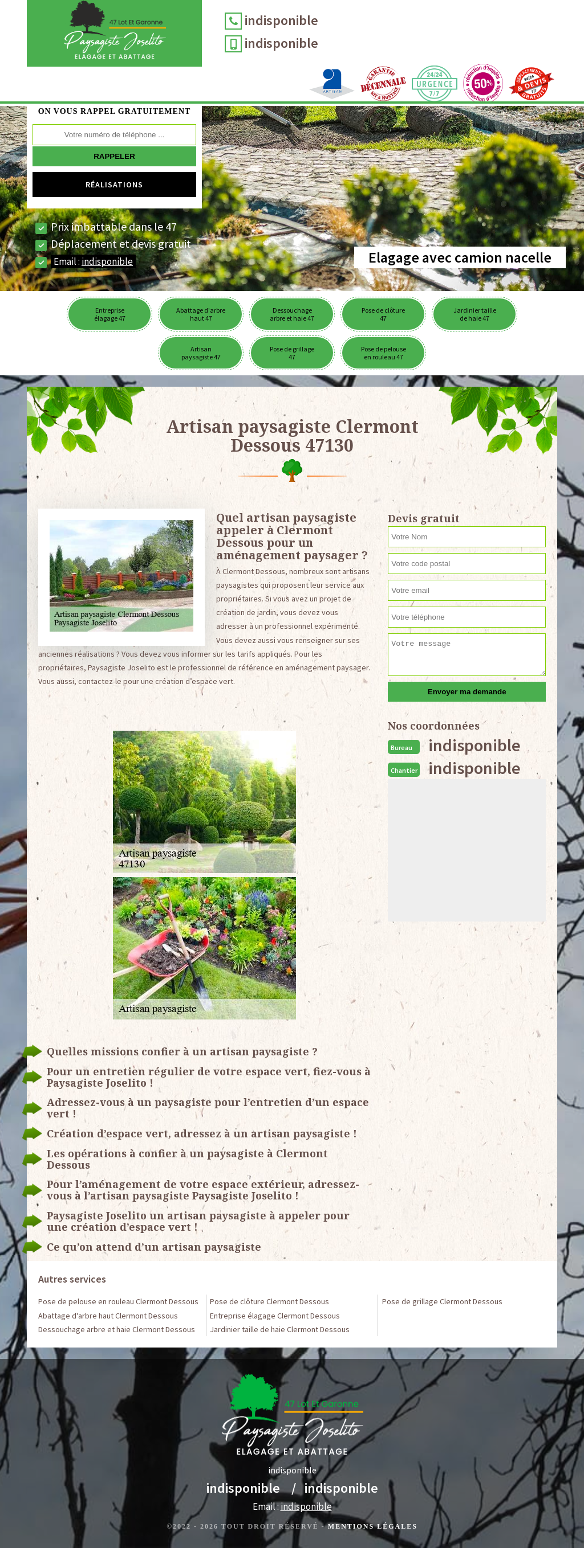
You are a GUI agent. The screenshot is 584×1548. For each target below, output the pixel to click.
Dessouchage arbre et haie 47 (292, 314)
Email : (93, 261)
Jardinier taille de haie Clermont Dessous (280, 1329)
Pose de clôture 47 (383, 314)
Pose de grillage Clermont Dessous (442, 1301)
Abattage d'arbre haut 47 (200, 314)
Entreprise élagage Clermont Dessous (275, 1316)
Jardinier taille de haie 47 (474, 314)
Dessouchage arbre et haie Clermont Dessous (116, 1329)
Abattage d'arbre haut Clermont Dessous (108, 1316)
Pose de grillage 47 (292, 353)
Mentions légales (372, 1526)
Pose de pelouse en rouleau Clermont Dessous (118, 1301)
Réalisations (114, 184)
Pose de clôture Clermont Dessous (269, 1301)
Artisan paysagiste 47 (201, 353)
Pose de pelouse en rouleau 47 (383, 353)
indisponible (281, 20)
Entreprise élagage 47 (109, 314)
